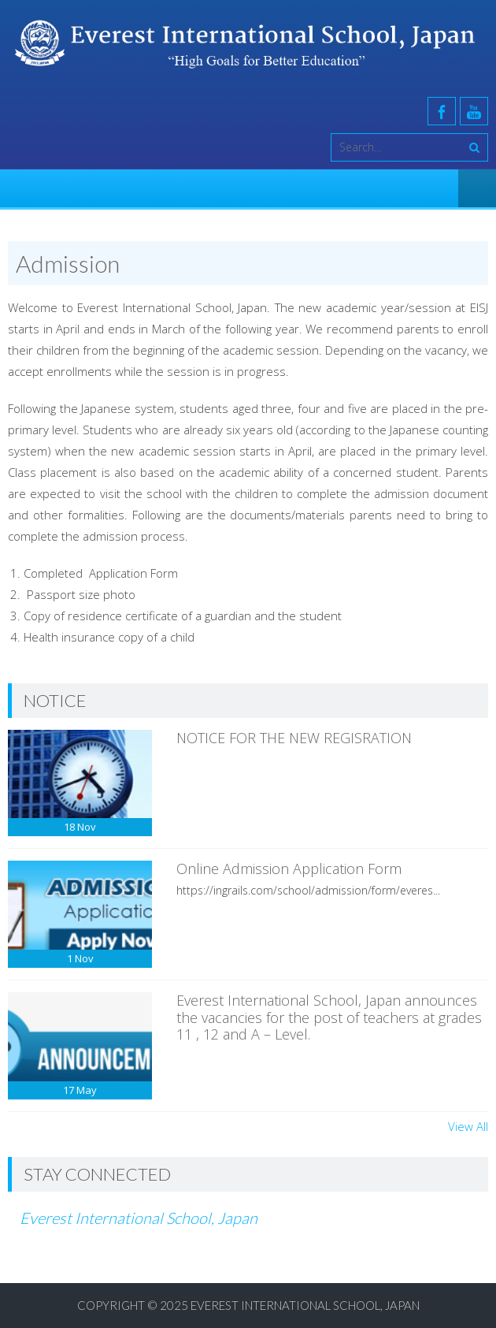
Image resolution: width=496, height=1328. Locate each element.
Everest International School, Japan (138, 1217)
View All (468, 1126)
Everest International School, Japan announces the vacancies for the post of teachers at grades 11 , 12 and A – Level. (329, 1017)
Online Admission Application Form (289, 868)
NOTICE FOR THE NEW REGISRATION (294, 737)
